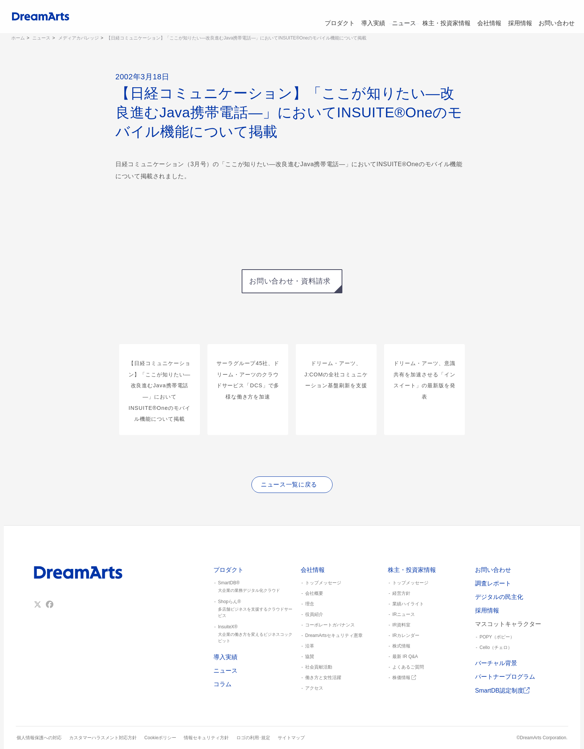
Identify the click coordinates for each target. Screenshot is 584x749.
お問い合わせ (556, 17)
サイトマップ (291, 737)
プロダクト (329, 17)
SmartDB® (254, 587)
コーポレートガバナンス (330, 625)
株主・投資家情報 (441, 17)
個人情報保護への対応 (39, 737)
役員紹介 (314, 614)
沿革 (309, 646)
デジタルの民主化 (499, 597)
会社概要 (314, 593)
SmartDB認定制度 (502, 690)
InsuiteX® (254, 634)
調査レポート (493, 583)
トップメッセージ (323, 582)
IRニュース (403, 614)
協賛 (309, 656)
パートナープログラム (505, 676)
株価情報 (404, 677)
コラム (222, 684)
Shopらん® (254, 609)
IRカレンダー (405, 635)
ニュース (397, 17)
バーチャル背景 (496, 663)
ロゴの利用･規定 (253, 737)
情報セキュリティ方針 (206, 737)
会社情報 (484, 17)
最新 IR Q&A (405, 656)
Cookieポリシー (160, 737)
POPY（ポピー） (497, 637)
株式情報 (401, 646)
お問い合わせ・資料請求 (289, 281)
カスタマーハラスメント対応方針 (103, 737)
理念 (309, 603)
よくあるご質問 (408, 667)
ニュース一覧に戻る (289, 484)
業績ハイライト (408, 603)
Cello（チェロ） (496, 647)
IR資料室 (401, 625)
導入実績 (364, 17)
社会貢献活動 (318, 667)
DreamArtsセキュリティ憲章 (334, 635)
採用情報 (517, 17)
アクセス (314, 688)
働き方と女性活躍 (323, 677)
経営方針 (401, 593)
